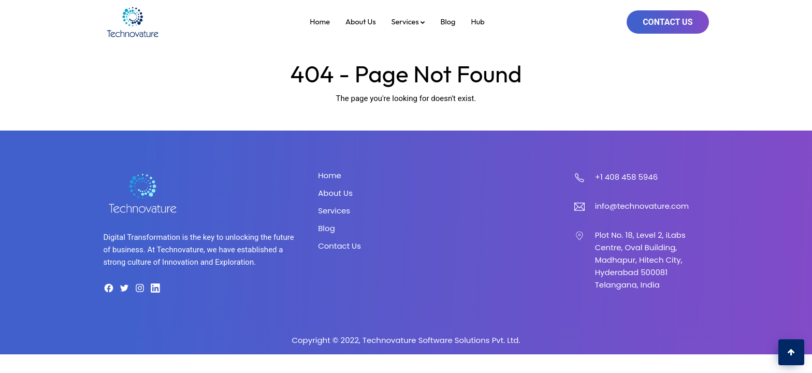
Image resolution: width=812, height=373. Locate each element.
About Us (360, 21)
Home (320, 21)
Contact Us (667, 22)
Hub (477, 21)
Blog (448, 21)
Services (408, 21)
